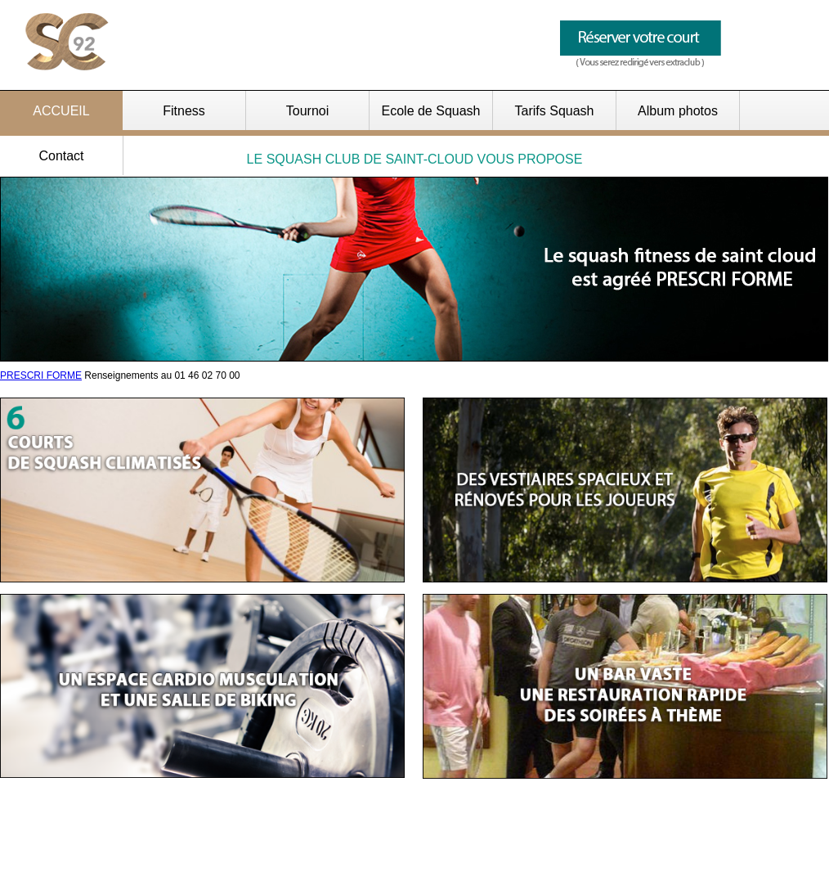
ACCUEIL (61, 111)
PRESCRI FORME (41, 375)
